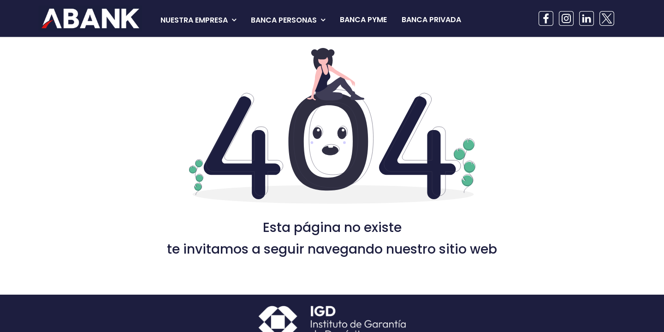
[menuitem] (363, 20)
